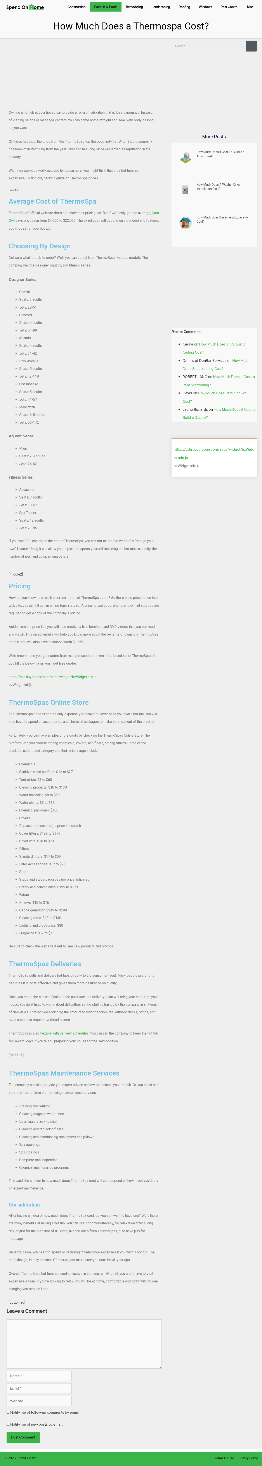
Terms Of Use (224, 1458)
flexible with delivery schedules (64, 1033)
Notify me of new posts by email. (36, 1424)
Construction (76, 7)
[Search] (251, 46)
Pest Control (229, 7)
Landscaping (161, 7)
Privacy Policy (248, 1458)
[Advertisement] (84, 71)
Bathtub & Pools (105, 7)
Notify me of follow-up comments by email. (45, 1412)
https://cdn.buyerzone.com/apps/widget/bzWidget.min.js (52, 677)
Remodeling (134, 7)
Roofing (184, 7)
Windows (205, 7)
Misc (250, 7)
